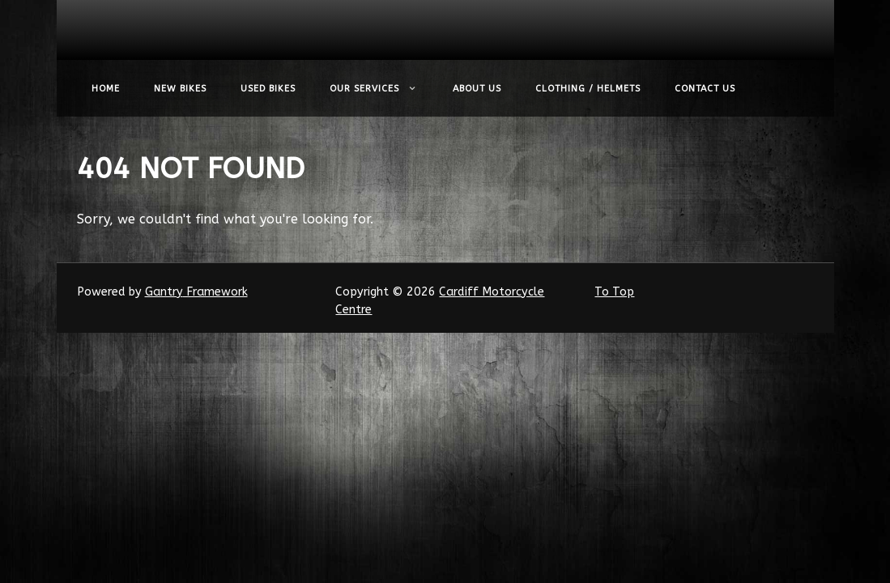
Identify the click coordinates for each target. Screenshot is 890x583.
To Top (614, 292)
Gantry (196, 292)
